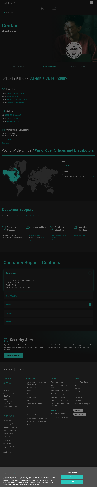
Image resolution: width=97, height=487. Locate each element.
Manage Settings (72, 473)
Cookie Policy (11, 485)
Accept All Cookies (72, 483)
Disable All (72, 478)
